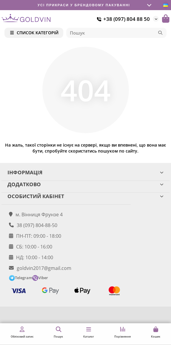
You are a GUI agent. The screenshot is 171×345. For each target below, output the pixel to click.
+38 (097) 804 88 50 (122, 19)
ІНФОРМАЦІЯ (85, 172)
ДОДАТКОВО (85, 184)
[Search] (116, 33)
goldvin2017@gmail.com (44, 268)
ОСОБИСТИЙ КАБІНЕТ (85, 196)
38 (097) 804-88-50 (37, 225)
